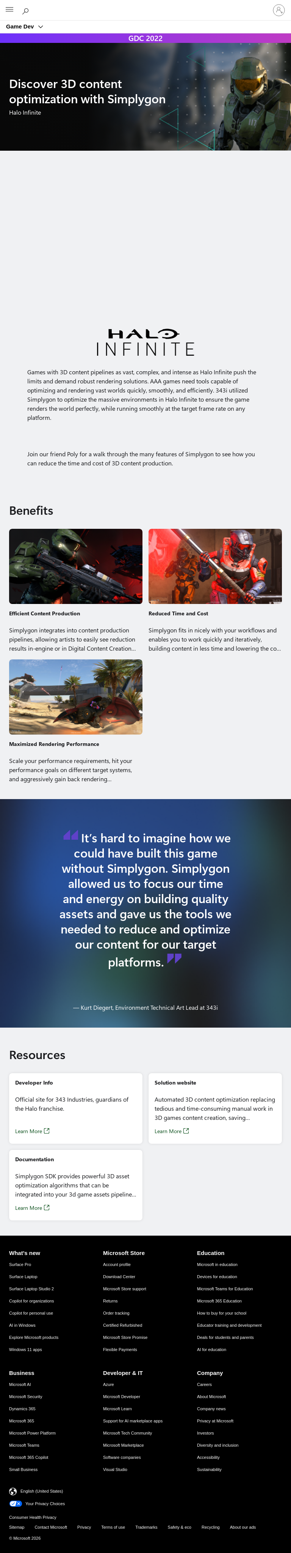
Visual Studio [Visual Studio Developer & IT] (115, 1469)
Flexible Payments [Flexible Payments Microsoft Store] (120, 1349)
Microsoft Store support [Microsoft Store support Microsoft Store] (124, 1289)
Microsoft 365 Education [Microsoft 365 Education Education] (219, 1301)
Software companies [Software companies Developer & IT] (122, 1457)
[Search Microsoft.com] (26, 10)
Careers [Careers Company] (204, 1384)
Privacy (84, 1527)
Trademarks (146, 1527)
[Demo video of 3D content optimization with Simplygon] (145, 243)
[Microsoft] (145, 5)
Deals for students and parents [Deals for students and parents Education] (225, 1337)
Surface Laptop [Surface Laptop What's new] (23, 1276)
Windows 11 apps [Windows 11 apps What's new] (25, 1349)
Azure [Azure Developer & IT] (108, 1384)
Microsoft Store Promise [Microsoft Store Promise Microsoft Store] (125, 1337)
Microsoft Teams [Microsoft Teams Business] (24, 1445)
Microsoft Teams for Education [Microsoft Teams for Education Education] (225, 1289)
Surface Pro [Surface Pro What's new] (20, 1264)
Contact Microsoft (50, 1527)
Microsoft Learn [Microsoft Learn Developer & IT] (117, 1408)
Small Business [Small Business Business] (23, 1469)
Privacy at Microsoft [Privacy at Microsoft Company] (215, 1421)
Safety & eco (179, 1527)
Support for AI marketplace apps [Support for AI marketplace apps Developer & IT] (133, 1421)
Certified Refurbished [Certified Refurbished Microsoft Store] (122, 1325)
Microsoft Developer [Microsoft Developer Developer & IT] (121, 1396)
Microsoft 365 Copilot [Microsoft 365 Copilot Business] (28, 1457)
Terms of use (113, 1527)
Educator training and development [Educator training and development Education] (229, 1325)
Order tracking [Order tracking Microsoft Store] (116, 1313)
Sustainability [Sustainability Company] (209, 1469)
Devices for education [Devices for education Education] (217, 1276)
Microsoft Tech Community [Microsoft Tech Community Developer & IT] (127, 1433)
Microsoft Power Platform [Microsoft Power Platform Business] (32, 1433)
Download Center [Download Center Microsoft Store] (119, 1276)
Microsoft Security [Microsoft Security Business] (25, 1396)
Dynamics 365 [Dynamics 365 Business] (22, 1408)
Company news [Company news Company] (211, 1408)
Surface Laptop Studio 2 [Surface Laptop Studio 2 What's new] (31, 1289)
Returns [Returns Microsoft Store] (110, 1301)
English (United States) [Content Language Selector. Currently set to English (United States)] (41, 1491)
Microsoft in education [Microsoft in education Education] (217, 1264)
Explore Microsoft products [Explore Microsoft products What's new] (33, 1337)
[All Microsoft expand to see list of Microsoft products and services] (9, 10)
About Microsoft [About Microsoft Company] (211, 1396)
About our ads (243, 1527)
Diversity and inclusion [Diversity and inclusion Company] (217, 1445)
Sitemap (16, 1527)
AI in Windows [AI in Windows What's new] (22, 1325)
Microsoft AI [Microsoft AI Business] (20, 1384)
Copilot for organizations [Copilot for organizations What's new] (31, 1301)
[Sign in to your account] (279, 10)
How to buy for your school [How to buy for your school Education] (221, 1313)
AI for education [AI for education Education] (211, 1349)
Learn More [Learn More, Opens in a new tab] (28, 1131)
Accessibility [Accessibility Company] (208, 1457)
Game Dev (21, 26)
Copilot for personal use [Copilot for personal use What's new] (31, 1313)
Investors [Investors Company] (205, 1433)
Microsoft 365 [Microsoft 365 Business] (21, 1421)
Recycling (211, 1527)
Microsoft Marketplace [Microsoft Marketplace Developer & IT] (123, 1445)
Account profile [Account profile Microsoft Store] (117, 1264)
